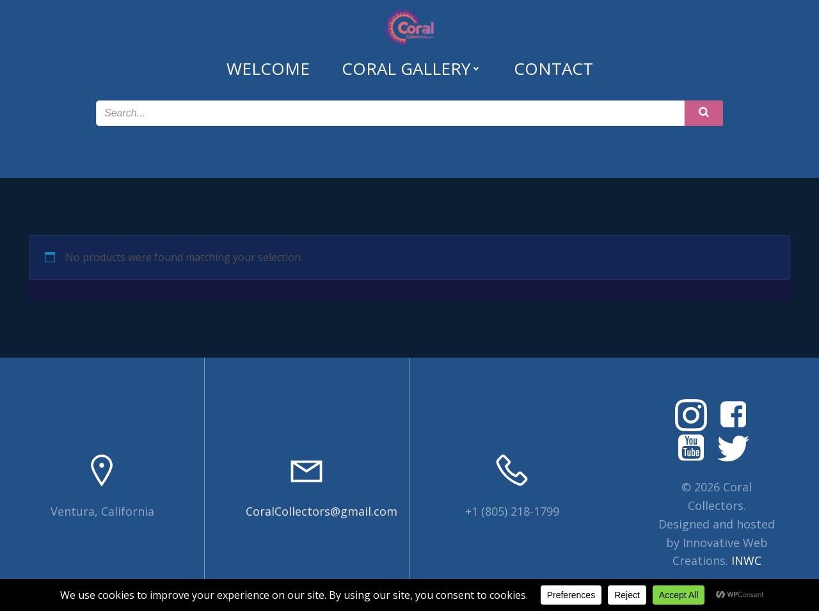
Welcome (268, 68)
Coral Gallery (412, 68)
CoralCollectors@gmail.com (321, 511)
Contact (553, 68)
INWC (746, 560)
